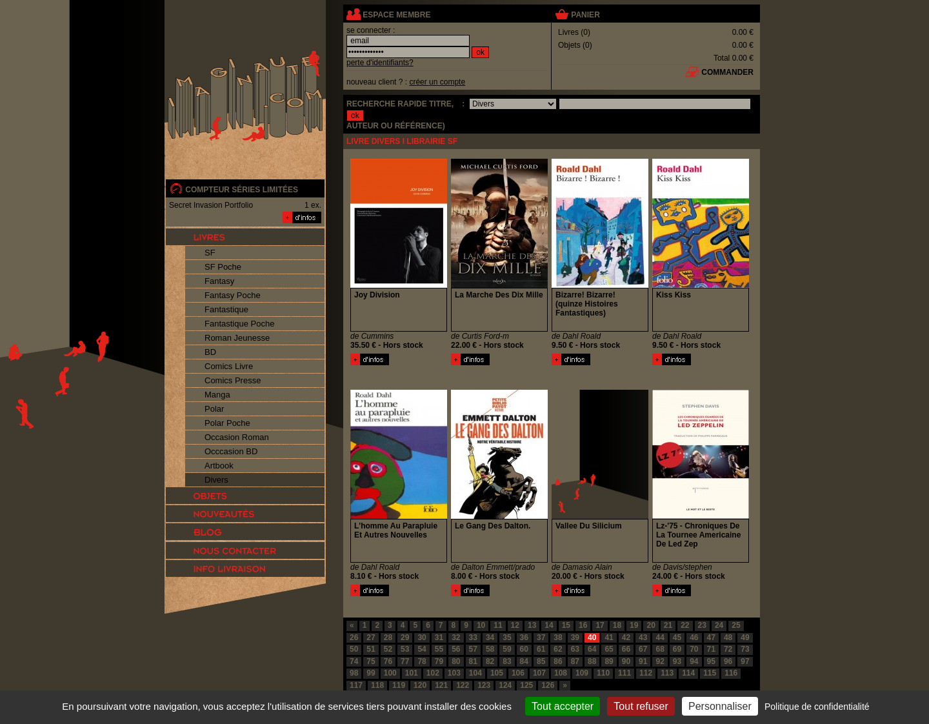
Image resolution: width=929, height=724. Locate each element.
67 (643, 649)
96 (728, 661)
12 (515, 625)
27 (370, 637)
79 (439, 661)
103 (454, 673)
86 (558, 661)
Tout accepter (563, 706)
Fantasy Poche (233, 295)
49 (745, 637)
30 (421, 637)
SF (210, 252)
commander (727, 72)
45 (677, 637)
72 (728, 649)
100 (390, 673)
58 (490, 649)
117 (356, 685)
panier (585, 14)
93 (677, 661)
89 (608, 661)
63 (575, 649)
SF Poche (223, 267)
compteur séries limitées (241, 189)
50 (354, 649)
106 (518, 673)
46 (694, 637)
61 (541, 649)
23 (702, 625)
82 (490, 661)
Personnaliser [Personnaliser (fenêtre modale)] (720, 706)
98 (354, 673)
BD (210, 352)
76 (388, 661)
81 (473, 661)
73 (745, 649)
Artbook (219, 465)
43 (643, 637)
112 (645, 673)
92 (659, 661)
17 (599, 625)
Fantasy (219, 281)
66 (626, 649)
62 (558, 649)
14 (548, 625)
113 (667, 673)
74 (354, 661)
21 (668, 625)
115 (709, 673)
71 (711, 649)
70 (694, 649)
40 (592, 637)
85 (541, 661)
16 (583, 625)
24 (719, 625)
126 (547, 685)
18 (617, 625)
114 (688, 673)
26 (354, 637)
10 (481, 625)
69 (677, 649)
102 (432, 673)
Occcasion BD (231, 451)
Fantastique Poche (239, 323)
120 (420, 685)
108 (560, 673)
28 (388, 637)
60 (524, 649)
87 (575, 661)
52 (388, 649)
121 (441, 685)
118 (377, 685)
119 (398, 685)
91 (643, 661)
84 (524, 661)
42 (626, 637)
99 (370, 673)
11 (498, 625)
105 (496, 673)
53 (405, 649)
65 (608, 649)
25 (736, 625)
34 (490, 637)
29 (405, 637)
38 (558, 637)
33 (473, 637)
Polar (214, 409)
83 (507, 661)
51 (370, 649)
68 (659, 649)
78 (421, 661)
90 (626, 661)
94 (694, 661)
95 (711, 661)
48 (728, 637)
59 (507, 649)
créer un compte (437, 81)
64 (592, 649)
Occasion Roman (237, 437)
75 (370, 661)
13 (532, 625)
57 (473, 649)
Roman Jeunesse (237, 338)
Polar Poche (227, 423)
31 (439, 637)
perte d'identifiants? (380, 62)
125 (526, 685)
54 (421, 649)
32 (456, 637)
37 (541, 637)
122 (462, 685)
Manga (217, 394)
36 (524, 637)
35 (507, 637)
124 (505, 685)
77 (405, 661)
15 (566, 625)
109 (581, 673)
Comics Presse (233, 380)
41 (608, 637)
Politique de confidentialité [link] (817, 706)
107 (539, 673)
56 (456, 649)
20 (650, 625)
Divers (216, 480)
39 (575, 637)
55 (439, 649)
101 (411, 673)
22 (685, 625)
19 (634, 625)
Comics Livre (229, 366)
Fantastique (226, 309)
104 (475, 673)
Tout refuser (641, 706)
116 (730, 673)
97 (745, 661)
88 (592, 661)
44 (659, 637)
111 (624, 673)
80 (456, 661)
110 (603, 673)
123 (483, 685)
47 (711, 637)
